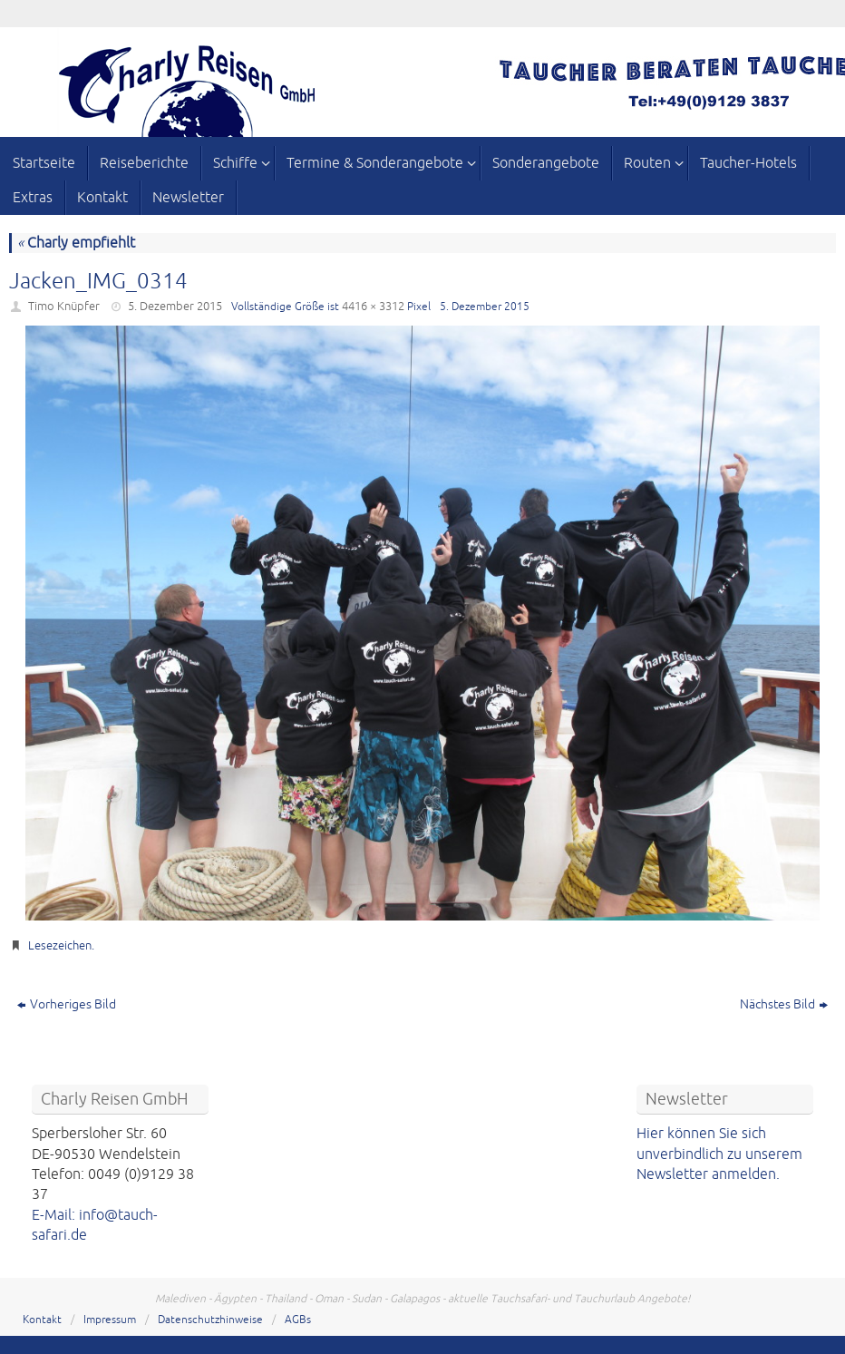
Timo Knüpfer (64, 306)
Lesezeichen (60, 946)
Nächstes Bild (784, 1004)
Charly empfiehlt (76, 243)
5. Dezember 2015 (175, 306)
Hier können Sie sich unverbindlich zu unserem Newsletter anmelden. (719, 1154)
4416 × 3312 (373, 306)
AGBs (298, 1320)
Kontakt (42, 1320)
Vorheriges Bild (66, 1004)
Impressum (109, 1320)
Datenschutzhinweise (210, 1320)
